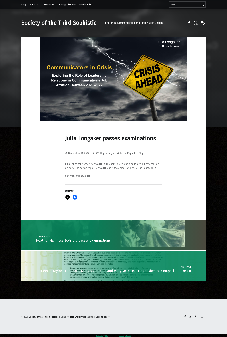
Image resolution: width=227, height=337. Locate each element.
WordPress (80, 316)
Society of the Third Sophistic (58, 23)
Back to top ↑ (103, 316)
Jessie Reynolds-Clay (131, 153)
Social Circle (85, 4)
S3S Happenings (104, 153)
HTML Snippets (102, 336)
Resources (49, 4)
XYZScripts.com (125, 336)
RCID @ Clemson (67, 4)
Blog (23, 4)
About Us (35, 4)
